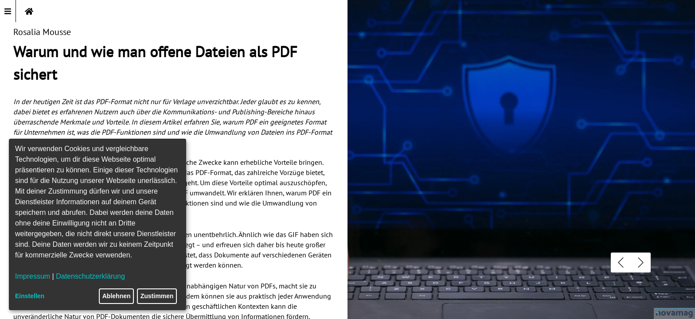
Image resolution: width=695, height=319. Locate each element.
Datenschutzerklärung (90, 276)
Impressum (32, 276)
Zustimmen (157, 296)
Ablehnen (116, 296)
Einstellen (29, 296)
